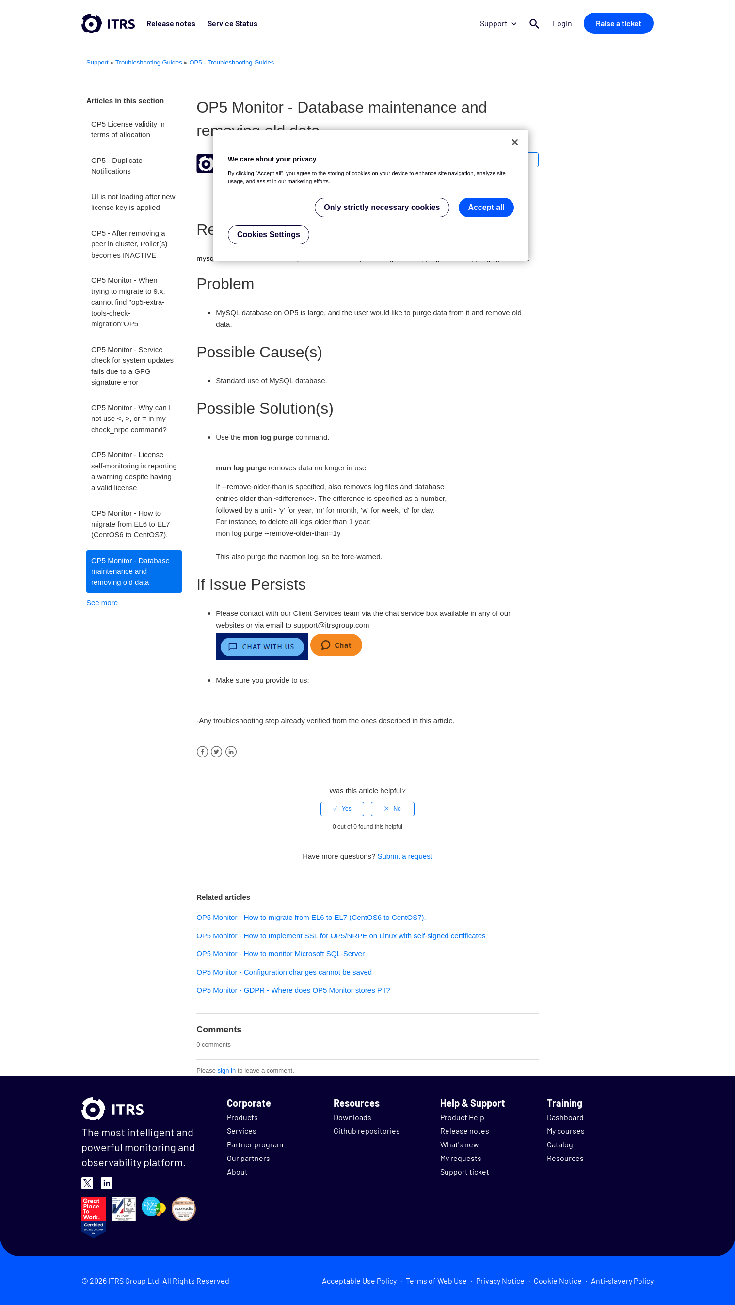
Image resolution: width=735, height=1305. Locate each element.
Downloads (352, 1117)
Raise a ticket (618, 23)
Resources (565, 1157)
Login (562, 23)
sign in (227, 1070)
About (237, 1171)
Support (498, 23)
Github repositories (367, 1130)
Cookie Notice (558, 1280)
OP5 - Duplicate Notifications (117, 166)
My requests (460, 1157)
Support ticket (464, 1171)
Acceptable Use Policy (359, 1280)
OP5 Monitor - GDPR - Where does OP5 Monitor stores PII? (293, 990)
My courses (566, 1130)
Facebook (202, 752)
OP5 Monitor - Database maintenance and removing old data (130, 571)
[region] (370, 195)
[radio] (342, 809)
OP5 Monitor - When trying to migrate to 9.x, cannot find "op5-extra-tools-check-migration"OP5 (128, 302)
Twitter (216, 752)
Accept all (486, 207)
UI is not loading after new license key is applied (133, 202)
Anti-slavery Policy (622, 1280)
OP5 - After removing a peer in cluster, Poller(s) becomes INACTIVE (129, 244)
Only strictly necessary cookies (382, 207)
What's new (459, 1144)
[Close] (515, 142)
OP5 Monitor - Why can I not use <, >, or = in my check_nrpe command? (131, 418)
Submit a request (404, 856)
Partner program (255, 1144)
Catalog (560, 1144)
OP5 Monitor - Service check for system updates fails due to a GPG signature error (132, 366)
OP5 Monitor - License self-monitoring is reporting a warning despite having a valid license (134, 471)
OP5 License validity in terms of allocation (128, 129)
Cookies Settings (268, 234)
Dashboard (565, 1117)
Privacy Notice (500, 1280)
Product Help (462, 1117)
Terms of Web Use (436, 1280)
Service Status (232, 23)
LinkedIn (231, 752)
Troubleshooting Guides (148, 62)
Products (242, 1117)
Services (241, 1130)
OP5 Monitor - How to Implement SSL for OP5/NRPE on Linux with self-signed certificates (340, 936)
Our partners (248, 1157)
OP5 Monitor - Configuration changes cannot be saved (284, 972)
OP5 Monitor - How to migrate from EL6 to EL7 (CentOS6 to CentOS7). (130, 524)
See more (102, 602)
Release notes (170, 23)
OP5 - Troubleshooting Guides (231, 62)
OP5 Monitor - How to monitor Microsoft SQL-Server (280, 954)
